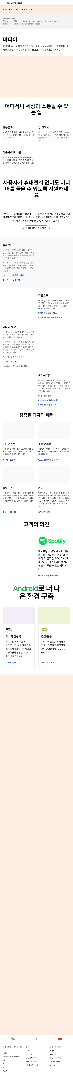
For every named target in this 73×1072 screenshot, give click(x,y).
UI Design (7, 10)
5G (27, 1069)
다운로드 (43, 295)
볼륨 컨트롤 (44, 444)
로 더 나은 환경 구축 (36, 592)
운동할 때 (8, 127)
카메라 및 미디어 (31, 1062)
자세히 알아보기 (12, 662)
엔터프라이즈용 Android (11, 1057)
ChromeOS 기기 (55, 1058)
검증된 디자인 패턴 (36, 415)
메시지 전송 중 (14, 636)
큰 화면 (52, 1051)
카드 (40, 488)
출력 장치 (8, 488)
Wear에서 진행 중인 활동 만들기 (51, 318)
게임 (27, 1051)
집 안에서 (43, 127)
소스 (4, 1064)
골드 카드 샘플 (44, 512)
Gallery (28, 10)
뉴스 (4, 1067)
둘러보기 (7, 245)
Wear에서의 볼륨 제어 (47, 405)
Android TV (54, 1065)
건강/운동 (46, 636)
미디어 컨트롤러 (44, 396)
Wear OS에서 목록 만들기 (13, 275)
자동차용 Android (56, 1062)
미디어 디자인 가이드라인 (36, 228)
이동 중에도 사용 (12, 152)
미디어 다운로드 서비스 (47, 313)
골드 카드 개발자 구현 (11, 280)
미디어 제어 (44, 375)
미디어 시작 (9, 327)
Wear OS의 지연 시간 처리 (13, 357)
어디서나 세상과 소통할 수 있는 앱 (36, 109)
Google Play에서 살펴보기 (49, 575)
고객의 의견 (36, 524)
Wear (18, 10)
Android (6, 1053)
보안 (4, 1060)
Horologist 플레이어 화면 (48, 400)
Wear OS (53, 1054)
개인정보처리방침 (32, 1065)
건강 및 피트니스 (31, 1058)
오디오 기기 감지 (9, 362)
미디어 (10, 40)
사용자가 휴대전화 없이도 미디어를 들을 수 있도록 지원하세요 (36, 189)
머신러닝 (29, 1054)
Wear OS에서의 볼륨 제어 (48, 460)
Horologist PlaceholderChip (15, 366)
